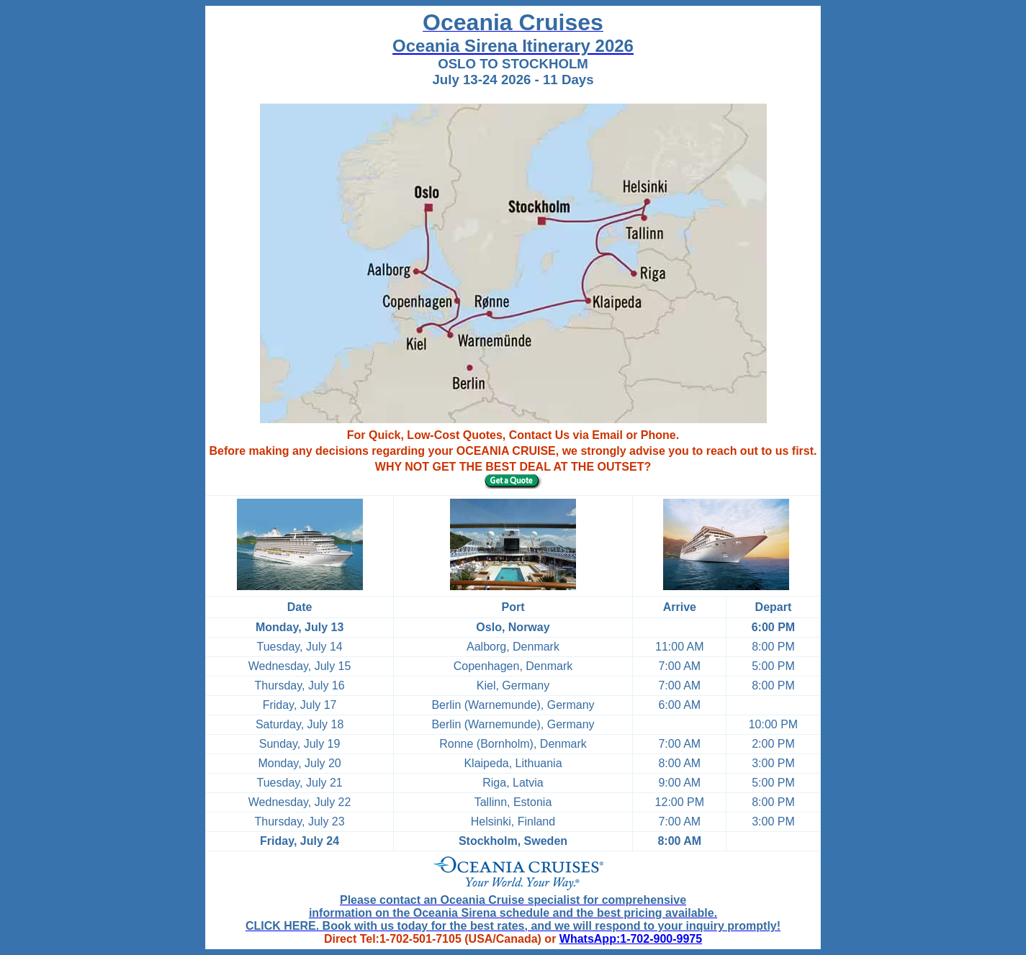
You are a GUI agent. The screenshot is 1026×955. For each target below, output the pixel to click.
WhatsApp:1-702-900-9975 (630, 939)
